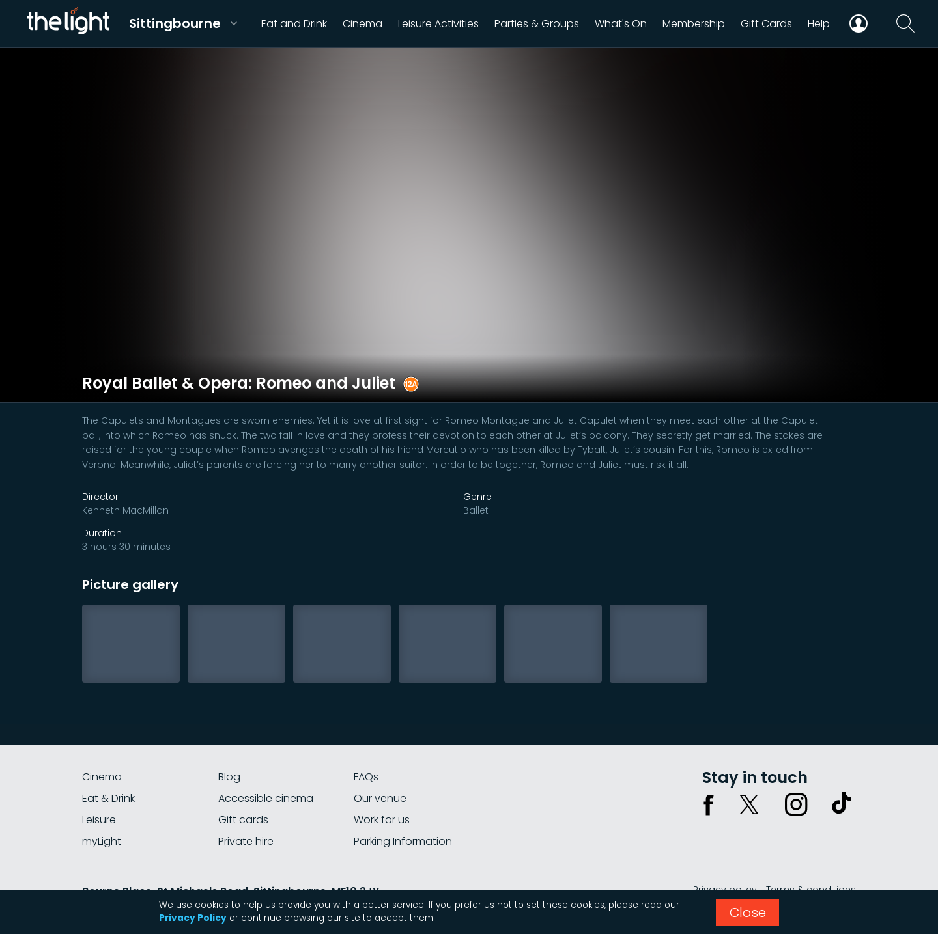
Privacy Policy (193, 918)
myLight (101, 841)
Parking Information (403, 841)
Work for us (382, 819)
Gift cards (243, 819)
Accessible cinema (265, 798)
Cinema (102, 776)
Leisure (99, 819)
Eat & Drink (108, 798)
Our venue (380, 798)
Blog (229, 776)
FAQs (366, 776)
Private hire (246, 841)
